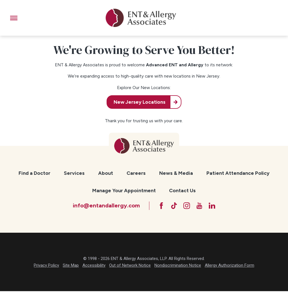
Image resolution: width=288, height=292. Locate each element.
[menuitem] (34, 173)
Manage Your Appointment (124, 190)
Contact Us (182, 190)
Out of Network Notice (130, 266)
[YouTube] (200, 206)
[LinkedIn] (213, 206)
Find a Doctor (34, 173)
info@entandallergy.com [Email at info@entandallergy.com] (104, 205)
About (105, 173)
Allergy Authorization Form (229, 266)
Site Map (71, 266)
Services (74, 173)
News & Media (176, 173)
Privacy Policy (46, 266)
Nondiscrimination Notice (177, 266)
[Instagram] (186, 206)
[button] (13, 18)
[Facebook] (159, 206)
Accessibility (93, 266)
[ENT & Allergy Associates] (140, 18)
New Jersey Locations (139, 102)
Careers (136, 173)
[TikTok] (173, 206)
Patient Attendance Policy (237, 173)
